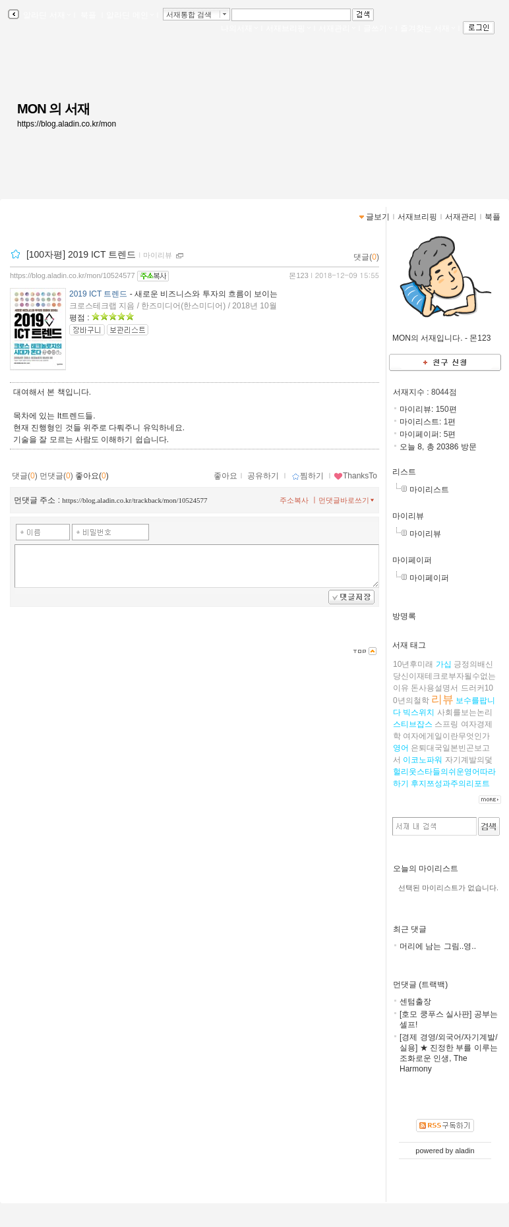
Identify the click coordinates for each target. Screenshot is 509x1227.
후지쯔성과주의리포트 (450, 783)
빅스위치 (418, 712)
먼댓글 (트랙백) (420, 984)
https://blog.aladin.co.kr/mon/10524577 (72, 275)
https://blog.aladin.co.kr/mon (66, 123)
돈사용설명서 (434, 688)
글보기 (378, 216)
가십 (444, 664)
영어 (401, 748)
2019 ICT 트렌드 (98, 294)
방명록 (404, 616)
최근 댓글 (410, 929)
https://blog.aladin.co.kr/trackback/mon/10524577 (134, 500)
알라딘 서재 (46, 15)
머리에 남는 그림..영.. (438, 946)
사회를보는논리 (465, 712)
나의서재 (239, 28)
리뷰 (442, 699)
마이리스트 (429, 489)
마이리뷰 (408, 516)
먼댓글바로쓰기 (347, 500)
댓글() (366, 257)
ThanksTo (355, 475)
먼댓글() (56, 475)
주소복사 (294, 500)
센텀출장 (415, 1001)
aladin (464, 1151)
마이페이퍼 (412, 560)
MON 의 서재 (53, 108)
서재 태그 (409, 645)
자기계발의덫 (469, 759)
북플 (88, 15)
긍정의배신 (473, 664)
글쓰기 (377, 28)
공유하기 (263, 475)
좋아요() (92, 475)
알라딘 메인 (129, 15)
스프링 (446, 724)
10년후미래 (413, 664)
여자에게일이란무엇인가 (446, 736)
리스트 (404, 471)
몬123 (298, 275)
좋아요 (225, 475)
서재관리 (336, 28)
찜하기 (307, 475)
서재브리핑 (288, 28)
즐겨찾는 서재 (427, 28)
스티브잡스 (413, 724)
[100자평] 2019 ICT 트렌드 (81, 254)
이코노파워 (422, 759)
